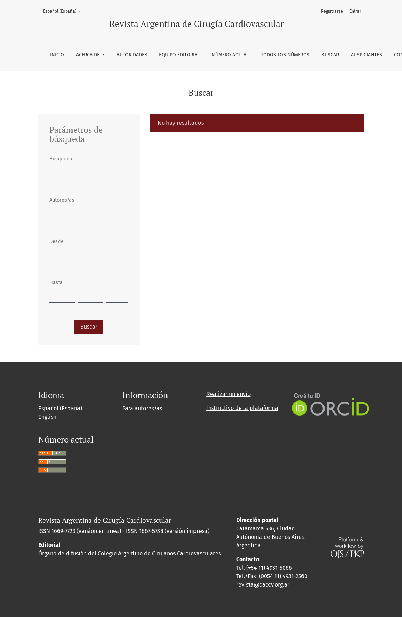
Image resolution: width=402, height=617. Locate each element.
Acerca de (88, 55)
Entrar (355, 11)
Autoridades (132, 55)
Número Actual (230, 55)
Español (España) (64, 11)
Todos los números (285, 55)
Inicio (57, 55)
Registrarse (332, 11)
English (47, 416)
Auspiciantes (366, 55)
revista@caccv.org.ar (262, 584)
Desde (56, 242)
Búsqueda (61, 159)
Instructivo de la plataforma (242, 408)
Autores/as (61, 200)
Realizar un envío (228, 394)
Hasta (56, 283)
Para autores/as (142, 408)
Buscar (330, 55)
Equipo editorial (179, 55)
